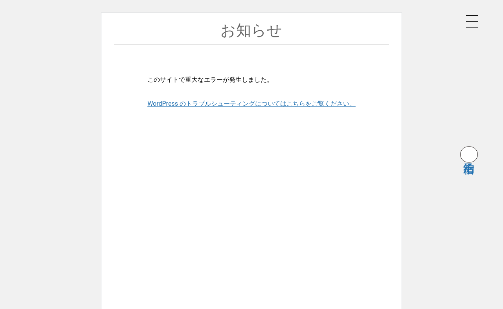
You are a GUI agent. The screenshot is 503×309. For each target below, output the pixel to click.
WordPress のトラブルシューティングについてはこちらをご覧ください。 (251, 103)
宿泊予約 (469, 154)
